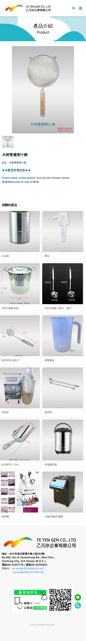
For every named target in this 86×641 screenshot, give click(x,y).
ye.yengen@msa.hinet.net (28, 572)
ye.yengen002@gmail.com (28, 568)
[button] (73, 8)
